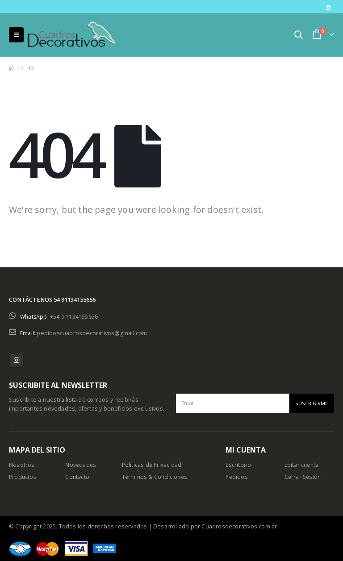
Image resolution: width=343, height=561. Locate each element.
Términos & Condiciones (155, 477)
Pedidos (237, 477)
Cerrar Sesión (303, 477)
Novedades (81, 465)
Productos (23, 477)
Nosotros (22, 465)
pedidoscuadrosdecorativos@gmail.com (92, 333)
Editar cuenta (302, 465)
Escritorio (238, 465)
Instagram (16, 360)
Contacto (77, 477)
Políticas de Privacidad (152, 465)
